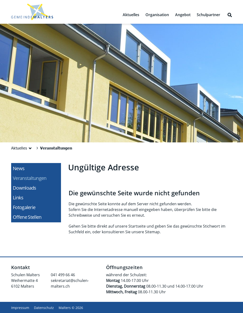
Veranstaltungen (37, 178)
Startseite (137, 226)
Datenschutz (44, 307)
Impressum (20, 307)
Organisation (157, 15)
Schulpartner (208, 15)
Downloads (24, 188)
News (18, 168)
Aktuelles (131, 15)
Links (18, 197)
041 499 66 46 (63, 274)
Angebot (183, 15)
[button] (22, 148)
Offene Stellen (27, 217)
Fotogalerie (24, 207)
